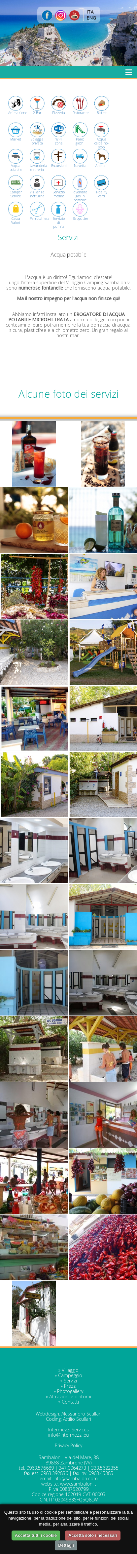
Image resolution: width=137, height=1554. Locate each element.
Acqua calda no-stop (101, 138)
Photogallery (70, 1391)
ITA (90, 12)
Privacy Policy (68, 1445)
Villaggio (70, 1370)
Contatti (70, 1402)
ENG (91, 18)
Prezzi (70, 1386)
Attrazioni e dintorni (70, 1396)
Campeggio (70, 1375)
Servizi (70, 1380)
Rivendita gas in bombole (80, 191)
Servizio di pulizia (58, 217)
